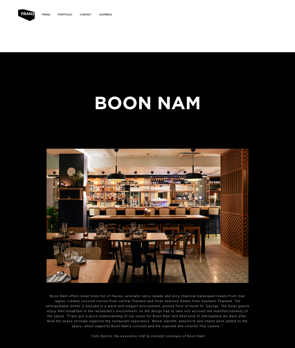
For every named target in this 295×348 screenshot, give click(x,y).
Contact (86, 14)
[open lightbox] (147, 216)
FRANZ (46, 14)
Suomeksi (105, 14)
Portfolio (65, 14)
